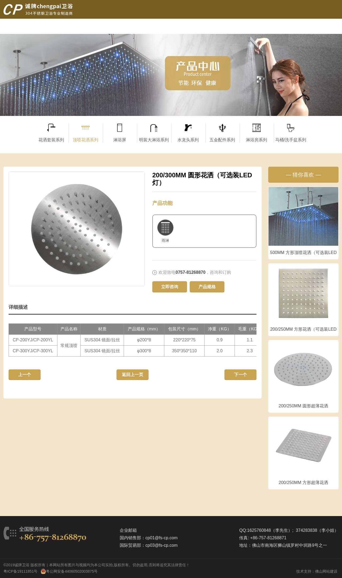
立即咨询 (169, 286)
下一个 (240, 374)
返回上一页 (132, 374)
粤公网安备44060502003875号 (72, 571)
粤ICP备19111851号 (20, 571)
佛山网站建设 (326, 571)
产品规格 (207, 286)
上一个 (24, 374)
